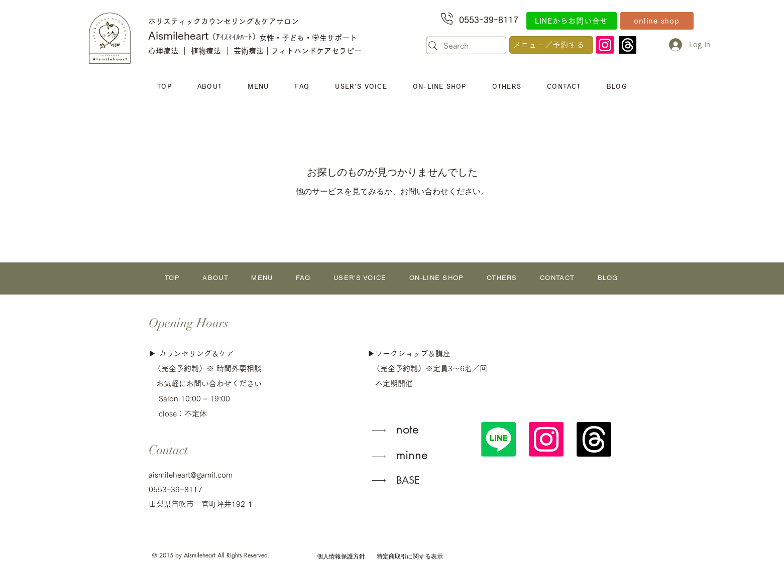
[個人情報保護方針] (341, 556)
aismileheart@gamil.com (191, 475)
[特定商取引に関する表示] (410, 556)
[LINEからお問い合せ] (571, 21)
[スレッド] (627, 45)
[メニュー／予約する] (551, 45)
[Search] (466, 45)
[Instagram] (605, 45)
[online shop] (657, 21)
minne (411, 455)
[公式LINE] (498, 439)
